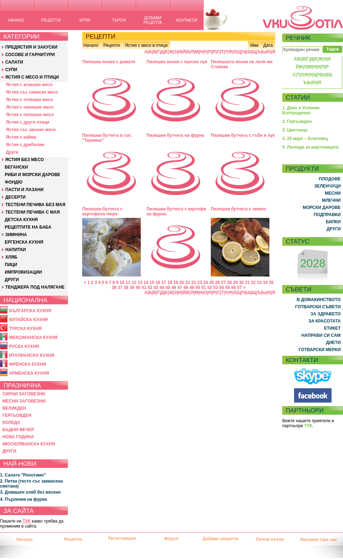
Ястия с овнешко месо (30, 107)
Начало (90, 45)
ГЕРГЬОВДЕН (17, 415)
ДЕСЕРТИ (15, 197)
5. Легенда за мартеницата (310, 147)
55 (227, 287)
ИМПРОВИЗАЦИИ (23, 272)
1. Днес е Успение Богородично (300, 110)
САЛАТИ (14, 62)
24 (205, 282)
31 (247, 282)
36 (114, 287)
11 (128, 282)
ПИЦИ (11, 264)
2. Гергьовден (297, 121)
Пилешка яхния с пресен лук (176, 61)
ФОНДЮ (13, 182)
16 (157, 282)
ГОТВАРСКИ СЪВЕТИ (317, 306)
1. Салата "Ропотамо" (23, 475)
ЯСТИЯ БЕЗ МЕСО (24, 159)
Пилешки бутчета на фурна (175, 135)
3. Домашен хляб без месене (30, 492)
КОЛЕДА (11, 422)
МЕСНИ (332, 193)
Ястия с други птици (27, 122)
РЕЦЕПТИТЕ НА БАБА (28, 227)
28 (229, 282)
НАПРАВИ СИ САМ (321, 335)
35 (271, 282)
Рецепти (111, 45)
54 (221, 287)
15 (151, 282)
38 (126, 287)
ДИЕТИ (333, 342)
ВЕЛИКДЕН (14, 408)
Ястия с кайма (21, 137)
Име (254, 45)
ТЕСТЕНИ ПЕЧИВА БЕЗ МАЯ (35, 204)
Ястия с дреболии (25, 144)
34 (265, 282)
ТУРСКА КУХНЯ (25, 328)
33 (259, 282)
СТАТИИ (298, 97)
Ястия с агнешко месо (29, 84)
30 (241, 282)
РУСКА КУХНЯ (24, 346)
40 (138, 287)
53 (215, 287)
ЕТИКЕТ (332, 328)
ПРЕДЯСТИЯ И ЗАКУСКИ (31, 47)
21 (187, 282)
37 (120, 287)
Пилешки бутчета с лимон (238, 208)
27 (223, 282)
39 (132, 287)
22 (193, 282)
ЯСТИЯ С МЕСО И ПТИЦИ (32, 77)
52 (209, 287)
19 (175, 282)
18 (169, 282)
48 (185, 287)
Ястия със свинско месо (32, 92)
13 (140, 282)
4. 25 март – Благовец (305, 138)
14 (146, 282)
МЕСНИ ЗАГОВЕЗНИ (24, 401)
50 (197, 287)
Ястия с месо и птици (146, 45)
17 (163, 282)
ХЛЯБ (11, 257)
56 (233, 287)
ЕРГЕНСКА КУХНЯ (24, 242)
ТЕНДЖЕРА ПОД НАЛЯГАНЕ (35, 287)
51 (203, 287)
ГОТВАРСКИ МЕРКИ (320, 349)
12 (133, 282)
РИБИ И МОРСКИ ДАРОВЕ (32, 174)
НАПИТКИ (15, 249)
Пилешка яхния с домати (108, 61)
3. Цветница (295, 130)
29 (235, 282)
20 (181, 282)
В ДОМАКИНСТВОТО (318, 299)
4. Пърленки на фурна (23, 499)
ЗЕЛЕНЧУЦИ (327, 186)
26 (217, 282)
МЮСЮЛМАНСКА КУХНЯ (29, 443)
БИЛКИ (333, 221)
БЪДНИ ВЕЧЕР (18, 429)
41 (143, 287)
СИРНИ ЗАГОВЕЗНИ (24, 393)
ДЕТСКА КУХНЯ (21, 219)
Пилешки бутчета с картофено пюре (102, 211)
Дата (268, 45)
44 (161, 287)
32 (253, 282)
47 (180, 287)
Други (12, 152)
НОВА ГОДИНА (18, 436)
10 (122, 282)
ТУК (26, 521)
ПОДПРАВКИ (327, 214)
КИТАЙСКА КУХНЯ (28, 319)
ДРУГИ (12, 279)
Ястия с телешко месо (29, 99)
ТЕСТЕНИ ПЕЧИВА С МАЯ (32, 212)
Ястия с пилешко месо (30, 114)
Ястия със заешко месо (31, 129)
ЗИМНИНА (16, 234)
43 (156, 287)
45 (167, 287)
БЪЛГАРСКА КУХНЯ (30, 310)
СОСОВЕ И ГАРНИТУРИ (30, 54)
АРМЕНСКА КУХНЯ (29, 373)
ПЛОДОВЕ (330, 178)
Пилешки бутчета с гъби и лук (243, 135)
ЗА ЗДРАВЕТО (325, 313)
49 (191, 287)
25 (211, 282)
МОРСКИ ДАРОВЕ (321, 207)
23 (199, 282)
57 (239, 287)
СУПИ (11, 69)
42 (150, 287)
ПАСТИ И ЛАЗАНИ (24, 189)
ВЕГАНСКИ (16, 167)
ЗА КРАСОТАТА (325, 321)
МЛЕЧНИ (331, 200)
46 (174, 287)
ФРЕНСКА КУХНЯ (27, 364)
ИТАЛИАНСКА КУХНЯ (31, 355)
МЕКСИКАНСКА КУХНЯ (33, 337)
